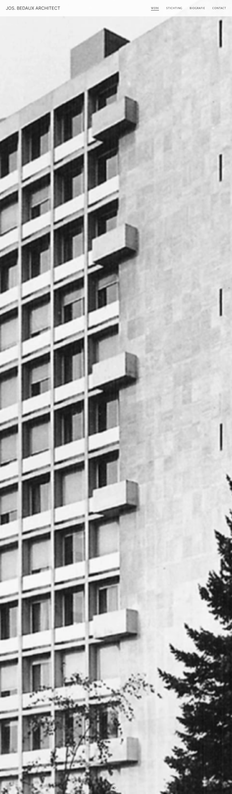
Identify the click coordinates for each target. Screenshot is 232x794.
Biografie (197, 8)
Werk (155, 8)
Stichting (174, 8)
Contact (219, 8)
